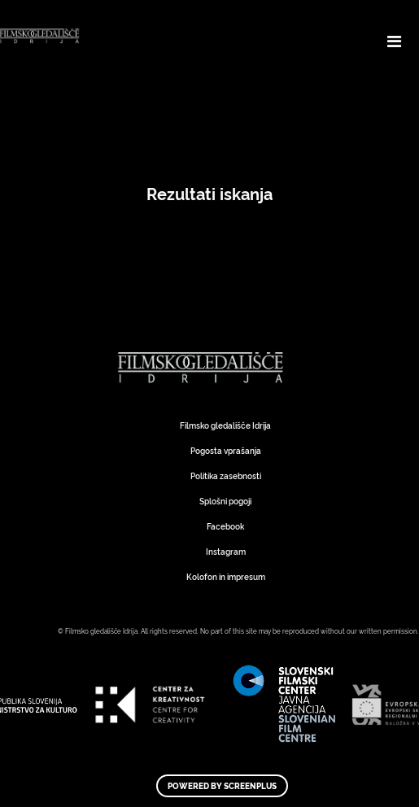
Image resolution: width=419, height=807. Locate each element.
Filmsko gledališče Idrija (225, 425)
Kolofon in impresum (225, 576)
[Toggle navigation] (394, 40)
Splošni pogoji (225, 500)
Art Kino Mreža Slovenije (203, 367)
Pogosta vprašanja (225, 450)
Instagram (226, 551)
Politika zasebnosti (225, 475)
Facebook (225, 526)
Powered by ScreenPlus (222, 786)
